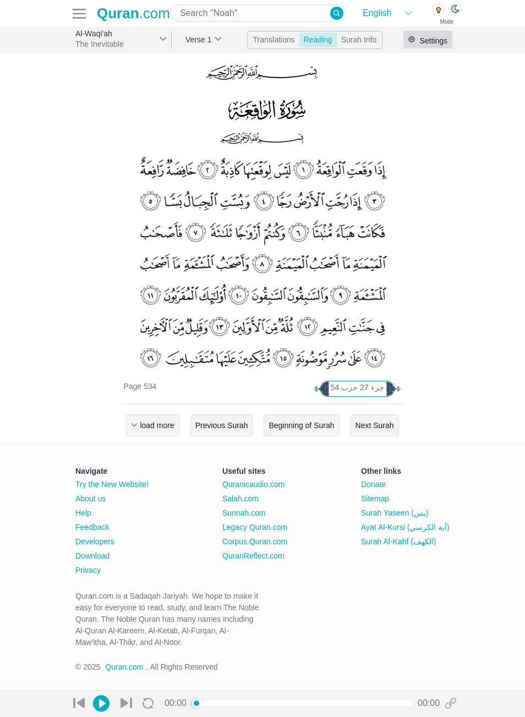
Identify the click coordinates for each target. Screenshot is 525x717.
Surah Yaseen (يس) (395, 512)
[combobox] (258, 13)
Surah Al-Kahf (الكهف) (398, 541)
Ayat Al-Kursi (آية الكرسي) (405, 527)
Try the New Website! (112, 484)
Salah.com (240, 498)
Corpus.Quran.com (254, 541)
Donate (373, 484)
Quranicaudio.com (253, 484)
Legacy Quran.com (254, 527)
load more (157, 425)
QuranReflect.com (253, 555)
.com (133, 13)
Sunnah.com (244, 512)
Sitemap (375, 498)
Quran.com (124, 667)
